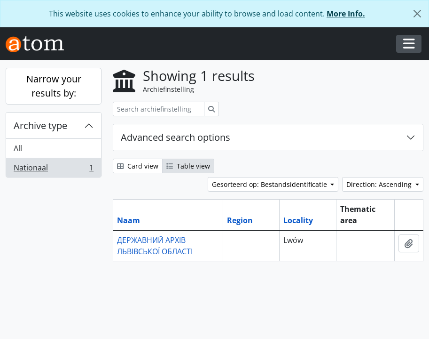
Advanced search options (175, 137)
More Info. (346, 13)
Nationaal (53, 169)
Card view (137, 165)
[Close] (417, 13)
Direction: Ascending (379, 184)
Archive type (40, 125)
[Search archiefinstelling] (158, 109)
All (18, 148)
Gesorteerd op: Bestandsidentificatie (270, 184)
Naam (128, 220)
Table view (188, 165)
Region (240, 220)
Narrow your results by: (53, 86)
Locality (298, 220)
